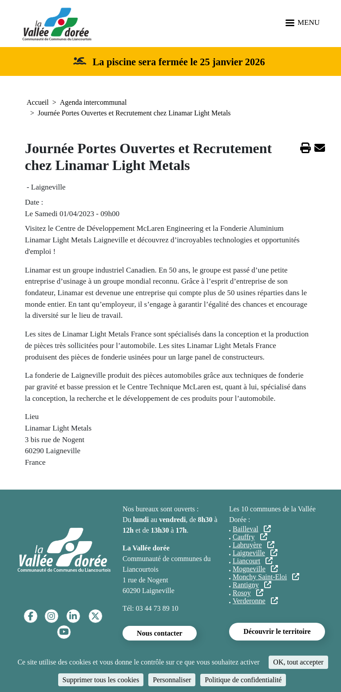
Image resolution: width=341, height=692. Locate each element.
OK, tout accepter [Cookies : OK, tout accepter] (298, 662)
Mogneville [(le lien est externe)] (255, 569)
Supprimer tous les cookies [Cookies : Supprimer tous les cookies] (101, 680)
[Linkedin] (73, 616)
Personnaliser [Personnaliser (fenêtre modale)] (172, 680)
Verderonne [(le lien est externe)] (255, 601)
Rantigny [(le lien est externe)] (252, 585)
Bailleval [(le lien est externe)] (252, 529)
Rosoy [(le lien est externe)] (248, 593)
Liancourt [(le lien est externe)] (253, 561)
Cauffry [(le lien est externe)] (250, 537)
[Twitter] (95, 616)
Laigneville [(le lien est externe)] (255, 553)
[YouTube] (64, 632)
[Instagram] (51, 616)
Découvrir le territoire (276, 631)
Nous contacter (159, 633)
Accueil (38, 102)
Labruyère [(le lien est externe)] (253, 545)
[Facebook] (30, 616)
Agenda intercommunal (93, 102)
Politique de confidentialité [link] (243, 680)
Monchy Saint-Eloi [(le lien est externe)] (266, 577)
